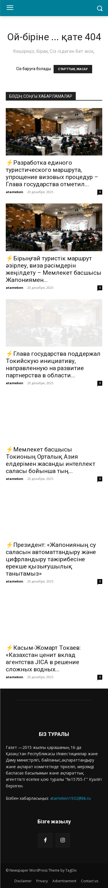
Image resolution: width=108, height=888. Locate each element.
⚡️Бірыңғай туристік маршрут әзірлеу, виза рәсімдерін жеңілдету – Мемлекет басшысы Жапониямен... (53, 269)
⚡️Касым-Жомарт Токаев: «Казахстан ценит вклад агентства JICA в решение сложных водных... (43, 658)
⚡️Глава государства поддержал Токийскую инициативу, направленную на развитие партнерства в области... (53, 364)
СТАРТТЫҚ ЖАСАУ (73, 69)
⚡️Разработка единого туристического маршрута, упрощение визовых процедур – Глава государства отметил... (52, 173)
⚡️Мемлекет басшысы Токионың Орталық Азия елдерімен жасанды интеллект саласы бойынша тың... (50, 460)
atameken (14, 192)
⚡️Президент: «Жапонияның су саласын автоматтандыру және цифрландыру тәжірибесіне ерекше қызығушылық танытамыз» (51, 559)
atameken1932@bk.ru (70, 798)
